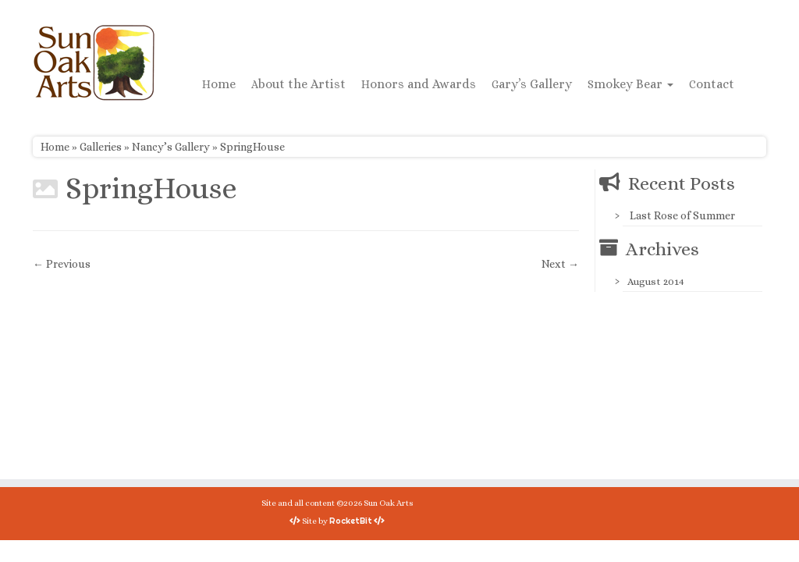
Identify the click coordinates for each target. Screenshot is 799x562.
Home (219, 83)
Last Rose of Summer (682, 215)
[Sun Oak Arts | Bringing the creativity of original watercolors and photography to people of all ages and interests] (93, 62)
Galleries (101, 146)
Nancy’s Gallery (171, 146)
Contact (711, 83)
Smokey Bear (630, 83)
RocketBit (350, 520)
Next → (560, 264)
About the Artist (298, 83)
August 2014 (655, 281)
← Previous (62, 264)
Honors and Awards (418, 83)
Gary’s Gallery (532, 83)
